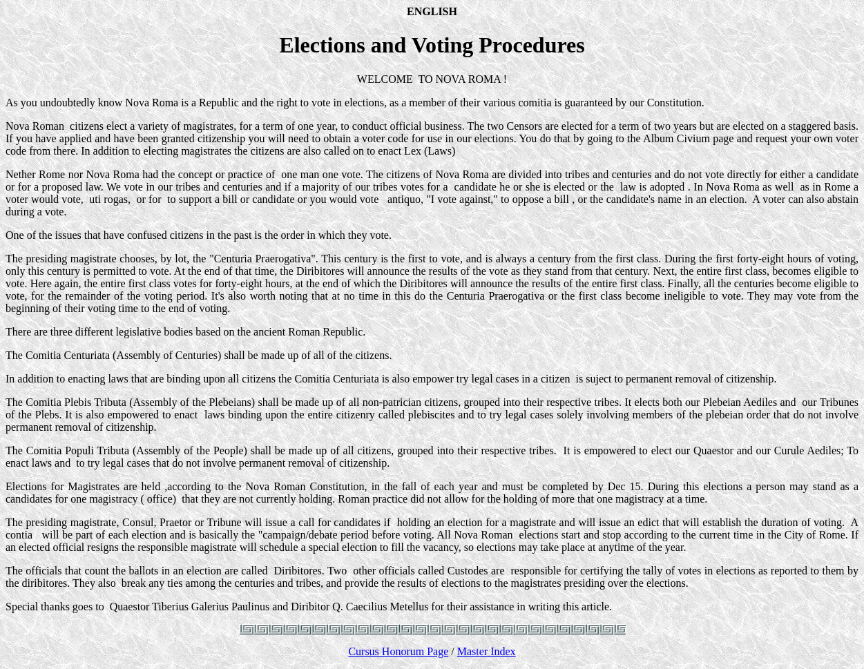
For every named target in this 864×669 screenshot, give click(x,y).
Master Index (486, 651)
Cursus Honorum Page (398, 651)
